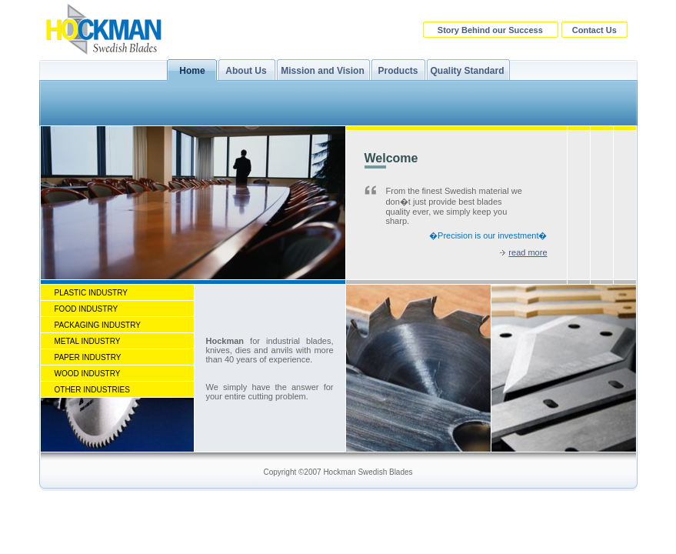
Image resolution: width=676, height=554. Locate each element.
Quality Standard (467, 70)
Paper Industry (88, 357)
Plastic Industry (91, 293)
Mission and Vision (322, 70)
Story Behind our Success (490, 30)
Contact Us (594, 30)
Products (398, 70)
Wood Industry (88, 373)
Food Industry (86, 309)
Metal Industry (88, 341)
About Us (245, 70)
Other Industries (92, 389)
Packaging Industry (98, 325)
